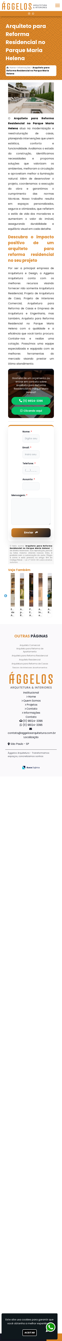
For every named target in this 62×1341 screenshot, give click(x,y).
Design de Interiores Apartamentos (29, 667)
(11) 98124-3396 (31, 401)
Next (48, 596)
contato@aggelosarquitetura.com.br (32, 733)
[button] (57, 5)
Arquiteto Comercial (30, 645)
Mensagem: (19, 495)
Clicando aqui (31, 410)
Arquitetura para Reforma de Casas (30, 663)
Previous (5, 596)
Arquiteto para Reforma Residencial (30, 655)
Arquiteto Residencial (30, 659)
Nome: (27, 431)
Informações (32, 713)
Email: (26, 447)
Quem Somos (32, 701)
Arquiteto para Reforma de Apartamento (29, 650)
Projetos (32, 705)
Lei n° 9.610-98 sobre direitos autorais (31, 561)
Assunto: (28, 479)
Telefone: (29, 463)
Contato (31, 709)
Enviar (31, 532)
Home (32, 697)
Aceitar (29, 1332)
